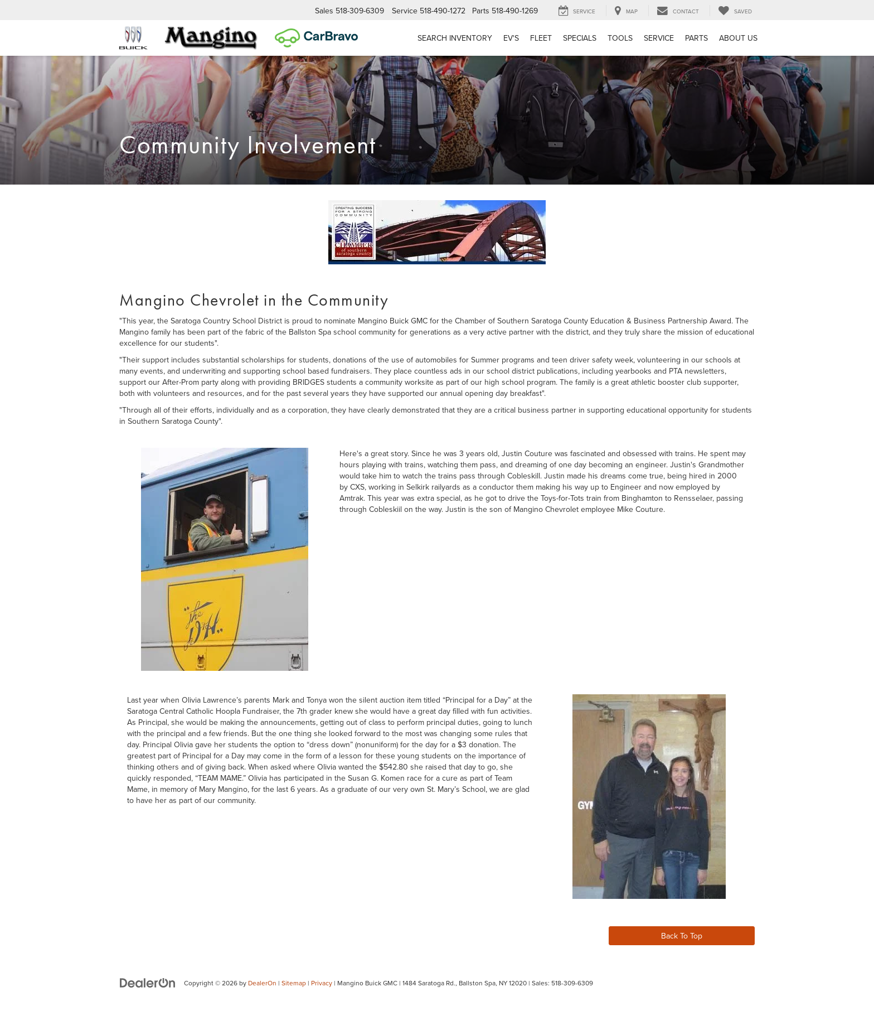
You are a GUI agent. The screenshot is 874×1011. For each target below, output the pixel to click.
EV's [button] (511, 37)
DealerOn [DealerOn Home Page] (262, 983)
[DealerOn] (147, 982)
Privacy (321, 983)
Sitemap (293, 983)
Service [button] (659, 37)
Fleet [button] (541, 37)
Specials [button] (579, 37)
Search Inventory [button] (454, 37)
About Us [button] (738, 37)
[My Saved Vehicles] (735, 10)
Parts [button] (696, 37)
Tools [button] (620, 37)
